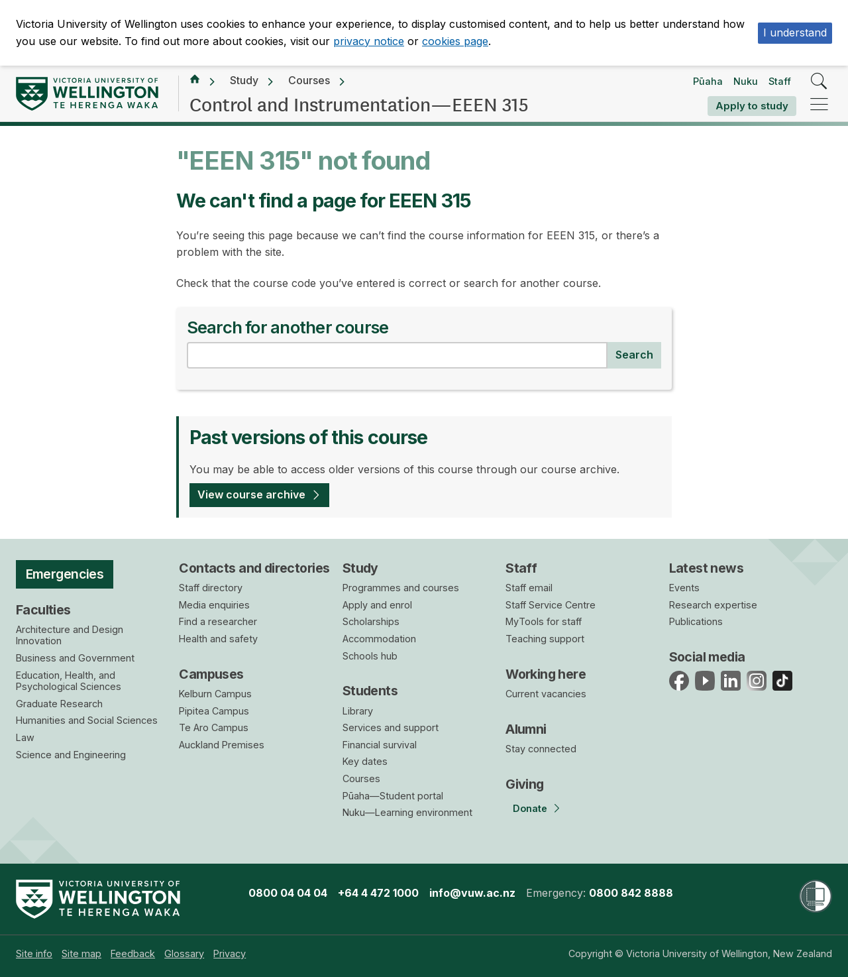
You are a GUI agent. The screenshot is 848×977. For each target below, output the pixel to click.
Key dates (365, 761)
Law (25, 737)
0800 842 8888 (631, 892)
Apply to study (752, 105)
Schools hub (370, 655)
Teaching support (544, 638)
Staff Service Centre (550, 604)
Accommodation (379, 638)
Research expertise (713, 604)
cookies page (455, 41)
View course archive (251, 494)
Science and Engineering (71, 754)
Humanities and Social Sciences (87, 720)
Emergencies (65, 574)
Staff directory (210, 587)
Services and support (391, 727)
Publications (696, 621)
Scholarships (371, 621)
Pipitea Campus (214, 711)
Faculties (43, 610)
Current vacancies (545, 693)
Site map (81, 953)
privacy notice (368, 41)
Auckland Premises (221, 744)
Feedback (133, 953)
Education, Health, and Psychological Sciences (68, 681)
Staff (779, 81)
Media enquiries (214, 604)
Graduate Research (59, 703)
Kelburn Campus (215, 693)
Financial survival (380, 744)
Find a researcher (218, 621)
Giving (524, 784)
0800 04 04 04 (287, 892)
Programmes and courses (401, 587)
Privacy (229, 953)
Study (244, 80)
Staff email (529, 587)
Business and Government (75, 657)
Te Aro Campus (213, 727)
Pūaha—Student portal (393, 795)
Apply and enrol (377, 604)
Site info (34, 953)
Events (684, 587)
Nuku (745, 81)
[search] (819, 81)
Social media (707, 657)
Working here (545, 674)
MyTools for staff (543, 621)
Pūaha (708, 81)
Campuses (211, 674)
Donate (530, 808)
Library (358, 711)
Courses (309, 80)
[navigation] (819, 105)
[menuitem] (34, 953)
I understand (795, 32)
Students (370, 691)
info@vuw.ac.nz (472, 892)
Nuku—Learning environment (407, 812)
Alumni (526, 729)
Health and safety (218, 638)
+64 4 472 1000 (378, 892)
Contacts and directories (254, 568)
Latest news (706, 568)
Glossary (184, 953)
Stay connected (540, 748)
